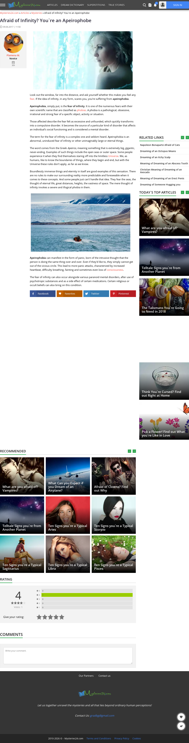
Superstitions (96, 5)
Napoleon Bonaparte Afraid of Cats (160, 145)
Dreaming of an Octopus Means (158, 151)
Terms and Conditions (99, 738)
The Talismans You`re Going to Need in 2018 (163, 310)
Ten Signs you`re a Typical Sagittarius (21, 567)
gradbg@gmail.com (102, 715)
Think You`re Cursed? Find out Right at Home (161, 394)
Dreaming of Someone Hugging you (160, 184)
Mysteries (36, 13)
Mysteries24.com (9, 13)
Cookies (136, 738)
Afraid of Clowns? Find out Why (111, 489)
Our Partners (86, 675)
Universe (113, 156)
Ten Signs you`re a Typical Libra (67, 567)
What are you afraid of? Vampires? (159, 230)
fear (32, 98)
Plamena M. (13, 55)
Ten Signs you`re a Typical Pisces (113, 567)
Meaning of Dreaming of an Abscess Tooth (164, 163)
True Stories (116, 5)
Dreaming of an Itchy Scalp (155, 157)
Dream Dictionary (72, 5)
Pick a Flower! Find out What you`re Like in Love (163, 434)
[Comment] (67, 655)
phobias (81, 110)
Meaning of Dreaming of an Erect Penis (162, 178)
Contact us (104, 675)
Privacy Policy (121, 738)
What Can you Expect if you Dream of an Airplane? (65, 487)
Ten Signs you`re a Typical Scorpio (113, 528)
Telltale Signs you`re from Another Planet (161, 270)
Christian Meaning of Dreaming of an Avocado (161, 171)
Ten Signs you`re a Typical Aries (67, 528)
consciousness (115, 269)
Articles (52, 5)
